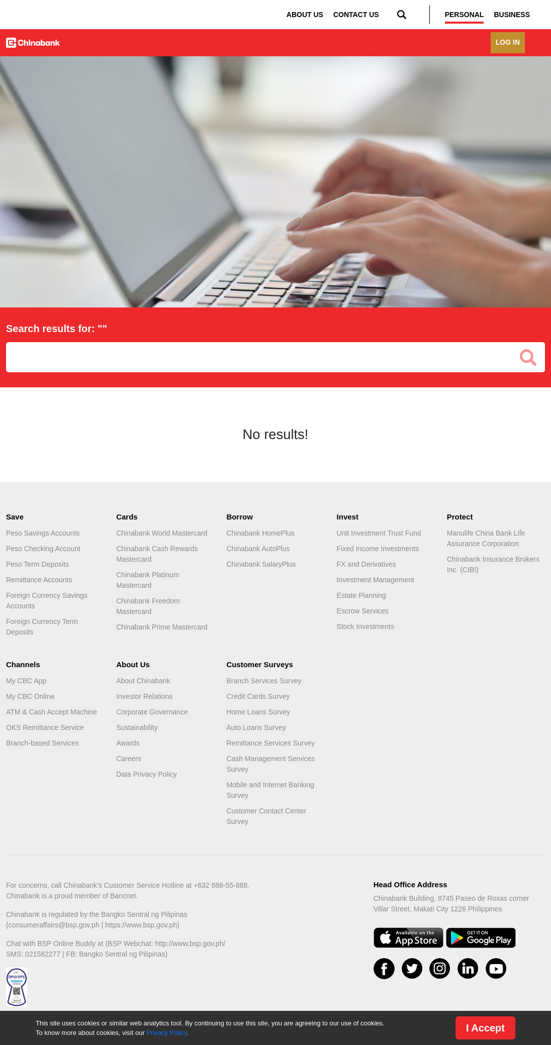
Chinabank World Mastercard (161, 533)
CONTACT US (356, 15)
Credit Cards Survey (258, 696)
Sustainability (137, 727)
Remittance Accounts (39, 580)
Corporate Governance (152, 712)
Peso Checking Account (43, 549)
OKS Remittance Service (45, 727)
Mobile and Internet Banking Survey (270, 790)
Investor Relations (144, 696)
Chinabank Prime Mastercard (161, 627)
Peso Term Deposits (37, 564)
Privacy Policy (166, 1032)
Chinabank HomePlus (260, 533)
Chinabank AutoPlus (258, 549)
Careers (128, 759)
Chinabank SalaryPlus (261, 564)
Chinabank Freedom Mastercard (148, 606)
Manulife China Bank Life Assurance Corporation (486, 538)
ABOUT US (305, 15)
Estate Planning (361, 595)
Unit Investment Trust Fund (379, 533)
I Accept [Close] (485, 1027)
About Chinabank (143, 681)
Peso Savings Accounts (42, 533)
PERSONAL (464, 15)
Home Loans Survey (258, 712)
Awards (127, 743)
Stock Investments (365, 626)
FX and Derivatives (366, 564)
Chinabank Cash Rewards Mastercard (157, 554)
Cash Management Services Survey (270, 764)
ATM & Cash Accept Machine (51, 712)
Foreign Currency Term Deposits (42, 626)
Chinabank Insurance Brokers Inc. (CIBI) (493, 564)
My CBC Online (30, 696)
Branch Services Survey (263, 681)
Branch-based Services (42, 743)
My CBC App (26, 681)
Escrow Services (363, 611)
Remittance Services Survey (270, 743)
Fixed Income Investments (378, 549)
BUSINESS (512, 15)
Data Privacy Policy (146, 774)
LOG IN (508, 42)
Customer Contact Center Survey (266, 816)
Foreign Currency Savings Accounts (46, 600)
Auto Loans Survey (256, 727)
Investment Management (375, 580)
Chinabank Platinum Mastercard (147, 580)
